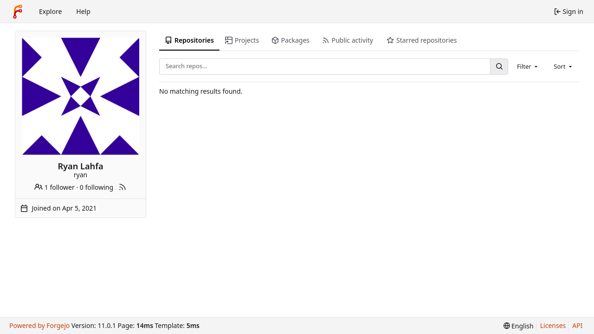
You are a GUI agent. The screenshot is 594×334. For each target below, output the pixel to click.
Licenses (553, 325)
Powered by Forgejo (39, 325)
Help (83, 11)
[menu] (519, 325)
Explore (50, 11)
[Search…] (499, 66)
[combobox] (528, 66)
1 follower (54, 187)
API (577, 325)
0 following (96, 187)
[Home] (18, 11)
